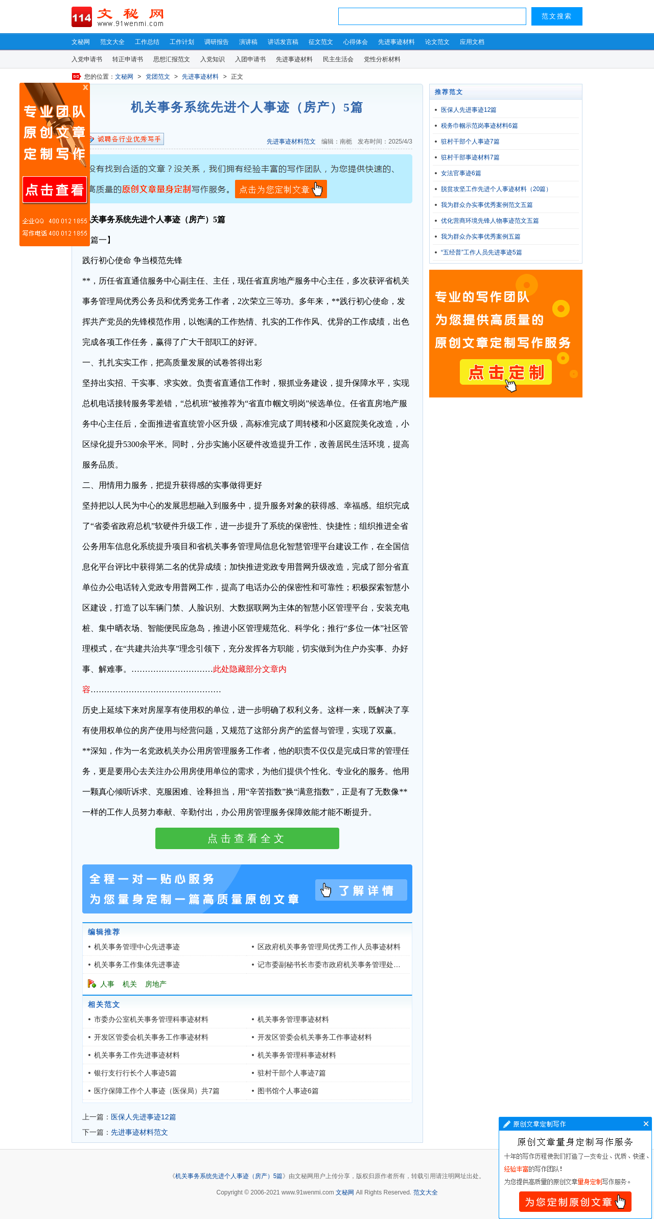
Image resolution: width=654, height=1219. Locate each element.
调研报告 (216, 41)
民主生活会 (338, 59)
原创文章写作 (54, 164)
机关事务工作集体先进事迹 (137, 964)
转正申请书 (127, 59)
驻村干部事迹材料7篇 (470, 157)
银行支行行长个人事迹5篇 (135, 1073)
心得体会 (355, 41)
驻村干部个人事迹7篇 (292, 1073)
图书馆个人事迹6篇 (288, 1091)
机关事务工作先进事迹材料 (137, 1055)
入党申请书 (87, 59)
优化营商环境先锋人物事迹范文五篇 (490, 220)
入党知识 (212, 59)
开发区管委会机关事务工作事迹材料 (151, 1037)
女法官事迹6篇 (461, 173)
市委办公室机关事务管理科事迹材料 (151, 1019)
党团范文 (158, 76)
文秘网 (81, 41)
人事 (107, 984)
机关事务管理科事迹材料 (297, 1055)
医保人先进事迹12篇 (143, 1117)
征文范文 (321, 41)
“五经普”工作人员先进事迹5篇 (481, 252)
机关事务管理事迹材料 (293, 1019)
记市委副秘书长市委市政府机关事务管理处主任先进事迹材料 (354, 964)
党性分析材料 (382, 59)
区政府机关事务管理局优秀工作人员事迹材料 (329, 947)
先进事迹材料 (396, 41)
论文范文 (437, 41)
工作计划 (182, 41)
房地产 (156, 984)
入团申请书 (250, 59)
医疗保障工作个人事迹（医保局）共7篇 (157, 1091)
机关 (130, 984)
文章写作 (575, 1168)
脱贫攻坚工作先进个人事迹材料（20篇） (496, 189)
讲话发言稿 (283, 41)
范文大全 (112, 41)
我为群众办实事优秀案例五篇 (481, 236)
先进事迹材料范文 (291, 141)
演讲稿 (248, 41)
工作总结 (147, 41)
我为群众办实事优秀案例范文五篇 (487, 204)
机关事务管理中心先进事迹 (137, 947)
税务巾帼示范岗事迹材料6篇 (479, 125)
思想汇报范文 (171, 59)
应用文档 (472, 41)
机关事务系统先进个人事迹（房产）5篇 (229, 1176)
